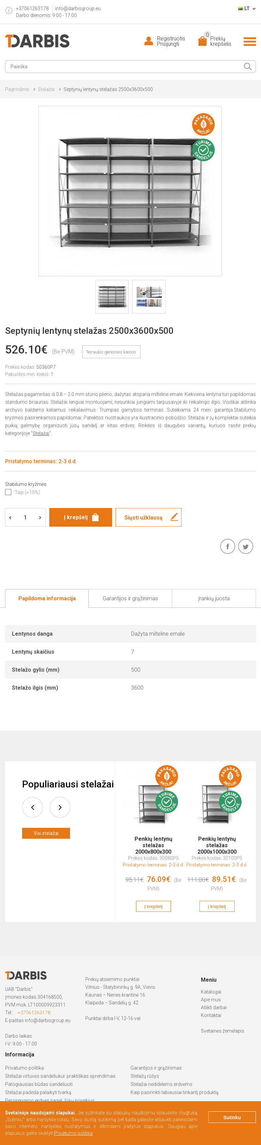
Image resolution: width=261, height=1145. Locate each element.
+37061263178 (34, 1012)
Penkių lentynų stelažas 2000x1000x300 (217, 842)
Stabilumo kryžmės (26, 484)
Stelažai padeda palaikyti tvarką (38, 1092)
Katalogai (211, 992)
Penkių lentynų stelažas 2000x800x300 (153, 842)
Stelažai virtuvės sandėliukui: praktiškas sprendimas (60, 1076)
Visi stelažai (46, 833)
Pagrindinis (17, 89)
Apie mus (211, 999)
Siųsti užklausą (143, 517)
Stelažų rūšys (144, 1076)
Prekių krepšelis (217, 41)
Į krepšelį (153, 906)
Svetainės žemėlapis (222, 1031)
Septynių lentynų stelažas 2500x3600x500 (108, 89)
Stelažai (46, 89)
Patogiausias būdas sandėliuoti (39, 1084)
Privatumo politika (24, 1068)
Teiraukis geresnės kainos (111, 352)
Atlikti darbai (214, 1007)
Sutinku (232, 1117)
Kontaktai (211, 1015)
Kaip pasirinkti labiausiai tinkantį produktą (174, 1092)
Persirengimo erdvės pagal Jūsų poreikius (49, 1100)
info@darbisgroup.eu (78, 8)
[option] (153, 841)
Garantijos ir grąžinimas (156, 1068)
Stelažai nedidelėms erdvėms (161, 1084)
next (60, 807)
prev (32, 807)
